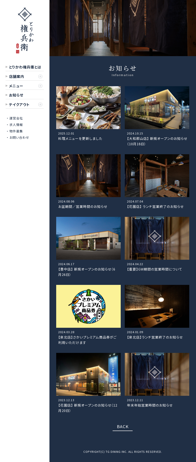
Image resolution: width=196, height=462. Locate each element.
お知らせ (16, 95)
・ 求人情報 (15, 124)
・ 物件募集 (15, 131)
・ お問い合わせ (18, 137)
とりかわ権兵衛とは (25, 67)
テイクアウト (19, 104)
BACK (123, 426)
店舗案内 (16, 76)
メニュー (16, 85)
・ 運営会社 (15, 118)
